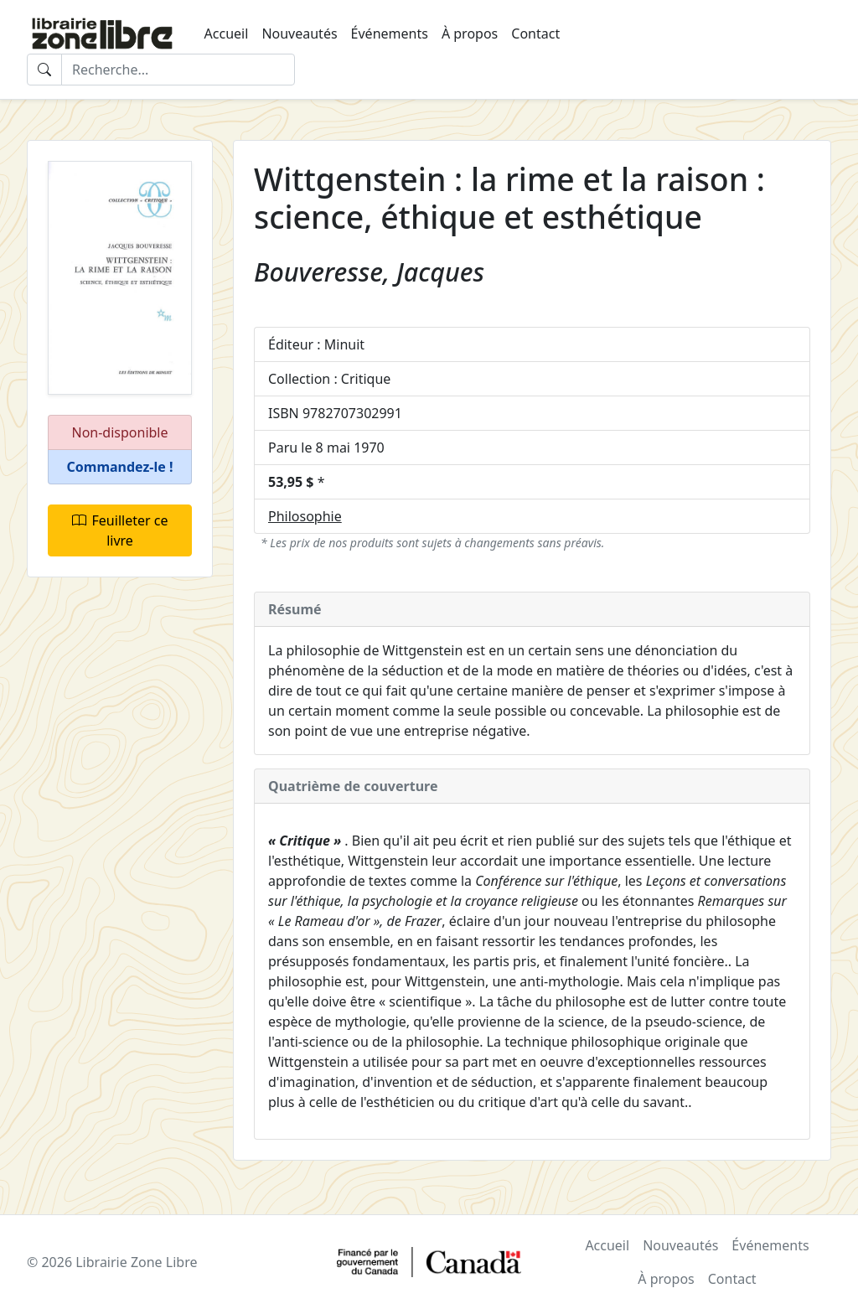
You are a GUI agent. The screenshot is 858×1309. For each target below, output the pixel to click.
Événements (389, 33)
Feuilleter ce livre (120, 530)
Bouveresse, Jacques (369, 271)
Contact (535, 33)
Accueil (226, 33)
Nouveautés (299, 33)
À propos (470, 33)
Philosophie (305, 516)
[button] (120, 467)
